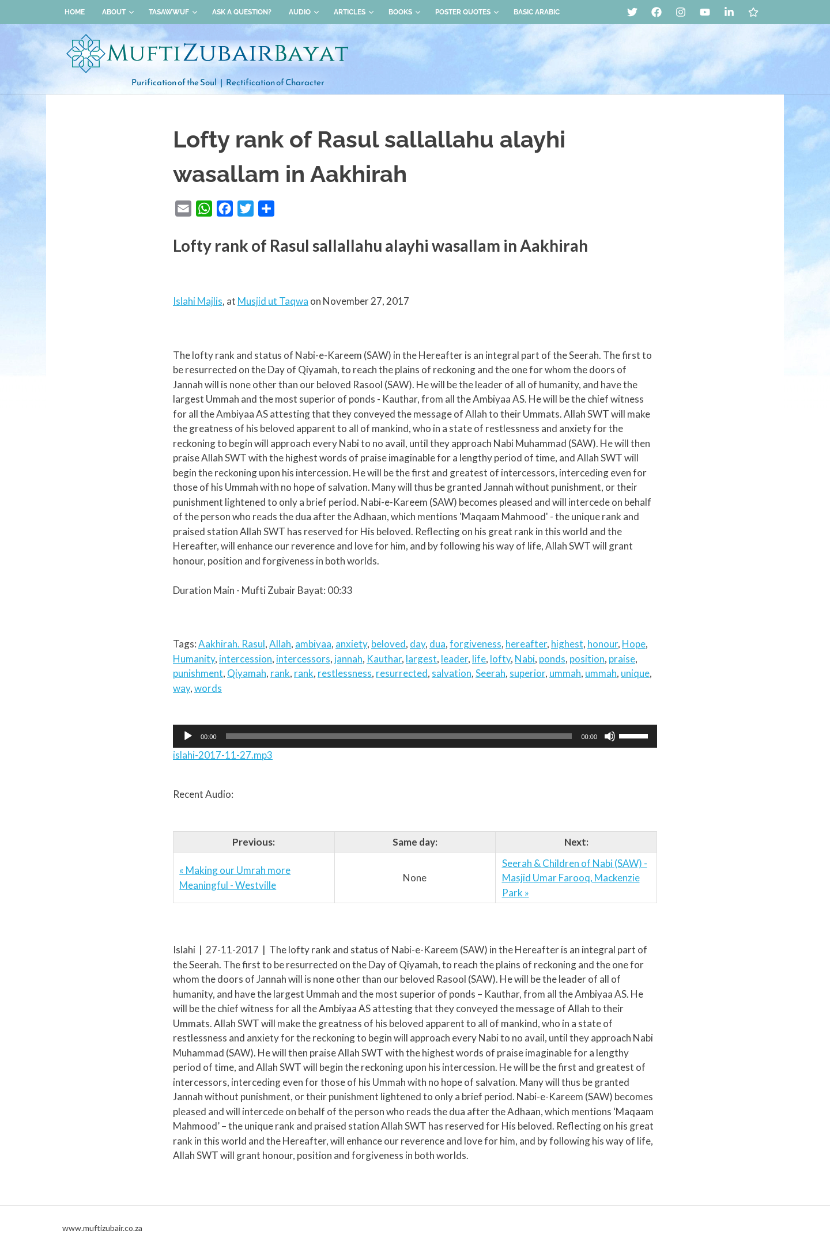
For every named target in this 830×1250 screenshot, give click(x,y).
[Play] (188, 736)
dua (437, 644)
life (479, 659)
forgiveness (475, 644)
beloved (388, 644)
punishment (198, 673)
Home (75, 12)
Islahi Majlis (197, 301)
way (181, 688)
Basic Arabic (537, 12)
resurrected (402, 673)
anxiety (351, 644)
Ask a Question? (241, 12)
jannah (348, 659)
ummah (565, 673)
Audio (304, 12)
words (208, 688)
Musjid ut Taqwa (272, 301)
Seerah (490, 673)
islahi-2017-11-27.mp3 (223, 755)
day (417, 644)
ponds (552, 659)
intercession (245, 659)
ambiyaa (313, 644)
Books (404, 12)
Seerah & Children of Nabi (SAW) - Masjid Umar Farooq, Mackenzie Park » (574, 878)
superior (527, 673)
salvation (451, 673)
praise (622, 659)
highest (567, 644)
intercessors (303, 659)
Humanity (194, 659)
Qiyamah (246, 673)
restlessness (345, 673)
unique (635, 673)
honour (602, 644)
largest (421, 659)
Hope (634, 644)
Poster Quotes (467, 12)
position (587, 659)
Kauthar (384, 659)
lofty (500, 659)
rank (280, 673)
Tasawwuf (173, 12)
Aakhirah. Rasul (231, 644)
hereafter (526, 644)
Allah (280, 644)
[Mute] (610, 736)
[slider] (399, 736)
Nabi (525, 659)
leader (454, 659)
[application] (415, 736)
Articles (354, 12)
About (118, 12)
